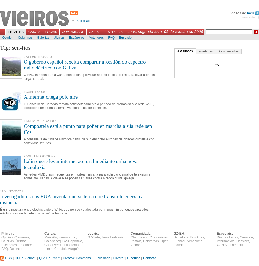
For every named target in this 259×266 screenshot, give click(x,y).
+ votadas (206, 51)
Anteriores (96, 38)
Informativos (225, 241)
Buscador (126, 38)
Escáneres (77, 38)
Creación (246, 237)
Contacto (149, 258)
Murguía (74, 249)
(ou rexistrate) (250, 17)
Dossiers (242, 241)
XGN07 (222, 245)
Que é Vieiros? (25, 258)
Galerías (43, 38)
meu (253, 13)
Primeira (16, 32)
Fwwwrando (67, 237)
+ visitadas (185, 51)
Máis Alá (50, 237)
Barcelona (181, 237)
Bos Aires (197, 237)
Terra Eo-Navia (113, 237)
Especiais (114, 32)
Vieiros (40, 19)
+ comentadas (229, 51)
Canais (34, 32)
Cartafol (60, 249)
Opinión (7, 38)
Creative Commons (77, 258)
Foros (143, 237)
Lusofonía (71, 245)
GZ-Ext (95, 32)
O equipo (133, 258)
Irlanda (179, 245)
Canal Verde (53, 245)
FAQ (111, 38)
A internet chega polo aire (51, 97)
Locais (51, 32)
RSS (6, 258)
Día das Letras (227, 237)
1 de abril (236, 245)
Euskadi (179, 241)
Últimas (59, 38)
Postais (136, 241)
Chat (134, 237)
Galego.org (52, 241)
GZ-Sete (94, 237)
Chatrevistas (158, 237)
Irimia (48, 249)
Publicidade (83, 20)
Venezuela (194, 241)
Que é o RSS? (49, 258)
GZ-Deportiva (72, 241)
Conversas (151, 241)
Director (118, 258)
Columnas (25, 38)
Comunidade (73, 32)
